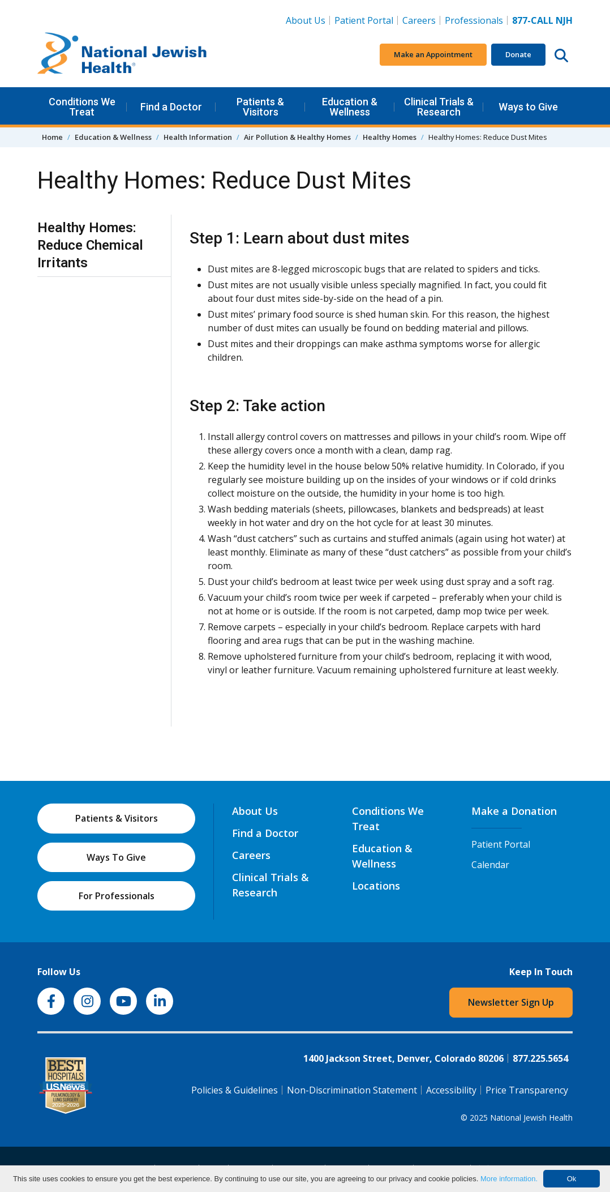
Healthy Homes (389, 137)
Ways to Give (528, 107)
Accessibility (451, 1090)
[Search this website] (561, 55)
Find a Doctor (171, 107)
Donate (518, 54)
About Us (305, 20)
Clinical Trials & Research (439, 107)
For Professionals (116, 896)
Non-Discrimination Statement (352, 1090)
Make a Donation (514, 811)
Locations (376, 885)
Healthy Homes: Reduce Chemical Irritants (90, 245)
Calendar (490, 864)
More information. (509, 1178)
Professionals (474, 20)
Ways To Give (116, 857)
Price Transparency (527, 1090)
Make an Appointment (433, 54)
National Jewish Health (531, 1117)
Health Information (198, 137)
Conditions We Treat (82, 107)
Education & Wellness (349, 107)
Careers (421, 20)
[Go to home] (122, 55)
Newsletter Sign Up (511, 1002)
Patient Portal (363, 20)
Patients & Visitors (260, 107)
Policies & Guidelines (234, 1090)
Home (52, 137)
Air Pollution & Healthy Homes (297, 137)
